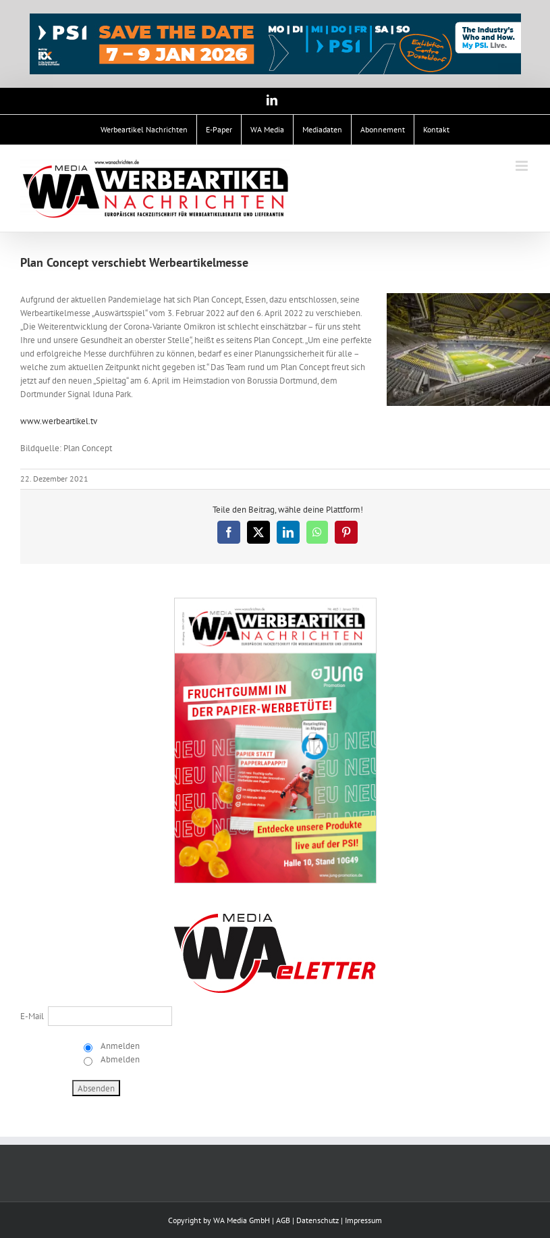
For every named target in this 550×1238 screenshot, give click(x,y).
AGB (283, 1220)
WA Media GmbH (241, 1220)
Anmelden (119, 1046)
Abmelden (119, 1059)
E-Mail (32, 1016)
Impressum (363, 1220)
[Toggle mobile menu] (523, 166)
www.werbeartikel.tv (58, 421)
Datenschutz (317, 1220)
